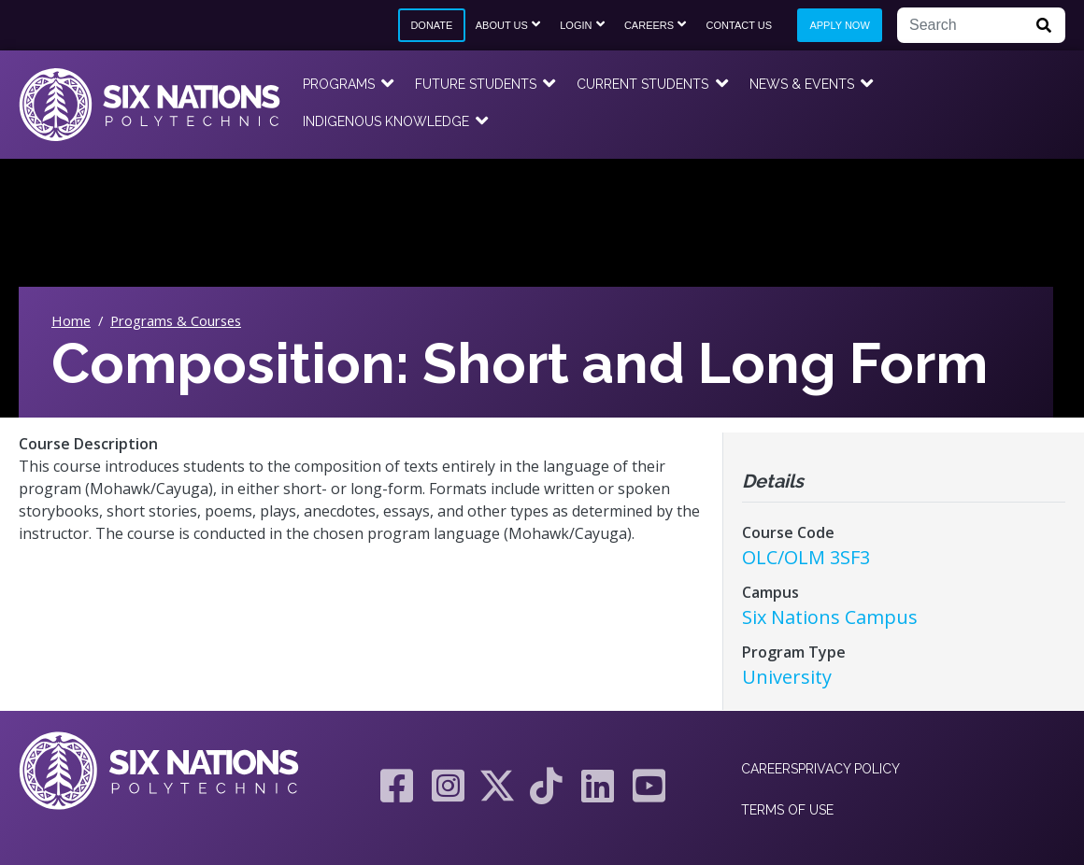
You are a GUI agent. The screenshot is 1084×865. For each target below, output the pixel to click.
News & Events (801, 84)
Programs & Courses (175, 320)
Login (576, 25)
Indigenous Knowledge (386, 121)
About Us (502, 25)
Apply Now (839, 25)
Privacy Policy (849, 768)
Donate (431, 25)
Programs (339, 84)
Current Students (642, 84)
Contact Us (739, 25)
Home (71, 320)
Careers (649, 25)
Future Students (475, 84)
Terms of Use (787, 809)
